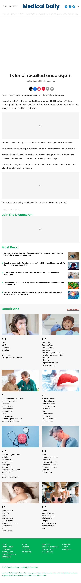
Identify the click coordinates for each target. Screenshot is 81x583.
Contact (25, 547)
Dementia (46, 342)
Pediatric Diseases (49, 467)
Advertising (26, 552)
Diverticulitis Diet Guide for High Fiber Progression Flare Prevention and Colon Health (34, 283)
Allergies (5, 350)
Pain (44, 454)
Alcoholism (6, 347)
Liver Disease (47, 414)
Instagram (66, 549)
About (24, 544)
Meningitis (6, 464)
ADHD (4, 345)
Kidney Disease (48, 401)
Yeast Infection (48, 526)
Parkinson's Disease (50, 464)
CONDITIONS (73, 14)
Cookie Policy (47, 552)
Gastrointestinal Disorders (12, 398)
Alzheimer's (6, 355)
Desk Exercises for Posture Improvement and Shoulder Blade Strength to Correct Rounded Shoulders (34, 264)
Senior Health (7, 518)
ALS (3, 352)
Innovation (6, 549)
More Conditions (73, 310)
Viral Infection (48, 518)
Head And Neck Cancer (11, 421)
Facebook (66, 544)
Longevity (46, 416)
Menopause (6, 467)
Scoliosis (5, 513)
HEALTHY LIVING (43, 14)
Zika (43, 528)
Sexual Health (7, 520)
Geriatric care (7, 409)
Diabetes (46, 357)
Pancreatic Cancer (50, 457)
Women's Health (49, 523)
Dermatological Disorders (52, 352)
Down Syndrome (49, 365)
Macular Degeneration (11, 454)
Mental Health (7, 472)
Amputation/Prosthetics (12, 357)
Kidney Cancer (48, 398)
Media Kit (46, 544)
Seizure (5, 515)
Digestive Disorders (50, 362)
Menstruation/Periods (11, 470)
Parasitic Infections (50, 462)
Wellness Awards (59, 14)
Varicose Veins (48, 515)
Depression (46, 350)
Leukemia (46, 409)
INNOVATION (30, 14)
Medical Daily (41, 6)
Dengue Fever (48, 345)
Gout (4, 414)
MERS (4, 475)
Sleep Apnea (7, 531)
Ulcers (44, 510)
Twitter (65, 547)
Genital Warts (7, 406)
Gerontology (7, 411)
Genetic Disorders (9, 401)
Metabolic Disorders (10, 477)
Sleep (4, 528)
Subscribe (26, 549)
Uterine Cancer (48, 513)
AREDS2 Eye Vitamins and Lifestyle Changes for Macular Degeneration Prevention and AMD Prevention (33, 254)
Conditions (10, 309)
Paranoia (46, 459)
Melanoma (6, 459)
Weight (45, 520)
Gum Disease (7, 416)
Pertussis (45, 470)
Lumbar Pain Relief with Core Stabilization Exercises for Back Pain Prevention (31, 274)
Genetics (5, 403)
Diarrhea (45, 360)
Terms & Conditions (50, 547)
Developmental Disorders (52, 355)
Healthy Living (7, 552)
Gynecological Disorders (12, 419)
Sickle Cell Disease (9, 523)
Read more (41, 575)
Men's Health (7, 462)
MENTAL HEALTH (17, 14)
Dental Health (47, 347)
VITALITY (5, 14)
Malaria (5, 457)
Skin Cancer (7, 526)
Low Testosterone (49, 419)
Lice (43, 411)
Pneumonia (47, 472)
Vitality (4, 544)
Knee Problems (48, 403)
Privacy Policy (47, 549)
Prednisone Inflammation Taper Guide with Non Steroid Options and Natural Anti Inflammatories (33, 293)
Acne (4, 342)
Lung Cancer (47, 421)
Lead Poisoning (48, 406)
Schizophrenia (8, 510)
